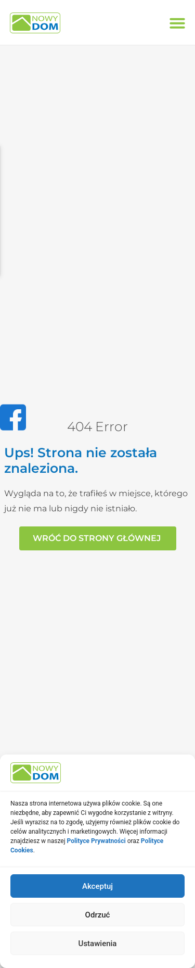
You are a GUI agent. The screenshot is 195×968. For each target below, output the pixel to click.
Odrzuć (97, 915)
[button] (177, 22)
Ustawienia (98, 943)
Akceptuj (97, 886)
